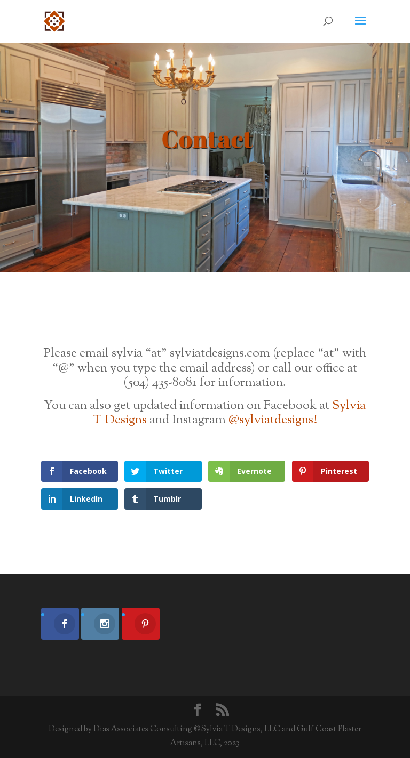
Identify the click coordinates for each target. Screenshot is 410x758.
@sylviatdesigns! (272, 420)
